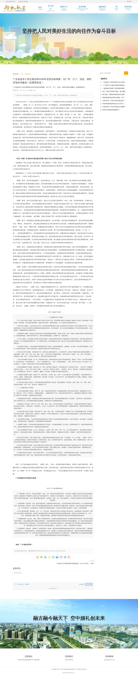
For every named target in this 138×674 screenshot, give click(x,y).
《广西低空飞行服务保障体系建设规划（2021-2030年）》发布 (74, 563)
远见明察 (82, 8)
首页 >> (22, 74)
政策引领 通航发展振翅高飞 (110, 110)
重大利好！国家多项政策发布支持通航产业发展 (114, 95)
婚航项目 (102, 8)
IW (116, 8)
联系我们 (128, 8)
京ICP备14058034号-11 (68, 673)
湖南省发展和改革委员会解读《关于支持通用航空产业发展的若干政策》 (114, 98)
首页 (40, 8)
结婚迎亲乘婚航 (23, 1)
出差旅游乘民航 (10, 1)
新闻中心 (64, 8)
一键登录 (128, 1)
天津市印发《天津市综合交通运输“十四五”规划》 (114, 101)
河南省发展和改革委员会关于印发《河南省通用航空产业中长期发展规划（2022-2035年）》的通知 (114, 104)
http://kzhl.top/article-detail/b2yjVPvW (54, 551)
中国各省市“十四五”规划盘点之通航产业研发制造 (114, 107)
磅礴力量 (28, 74)
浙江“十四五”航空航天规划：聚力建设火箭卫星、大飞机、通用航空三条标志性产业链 (114, 91)
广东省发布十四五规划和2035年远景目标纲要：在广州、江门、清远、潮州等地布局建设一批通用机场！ (114, 82)
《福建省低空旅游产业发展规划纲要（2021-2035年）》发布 (113, 88)
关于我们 (50, 8)
